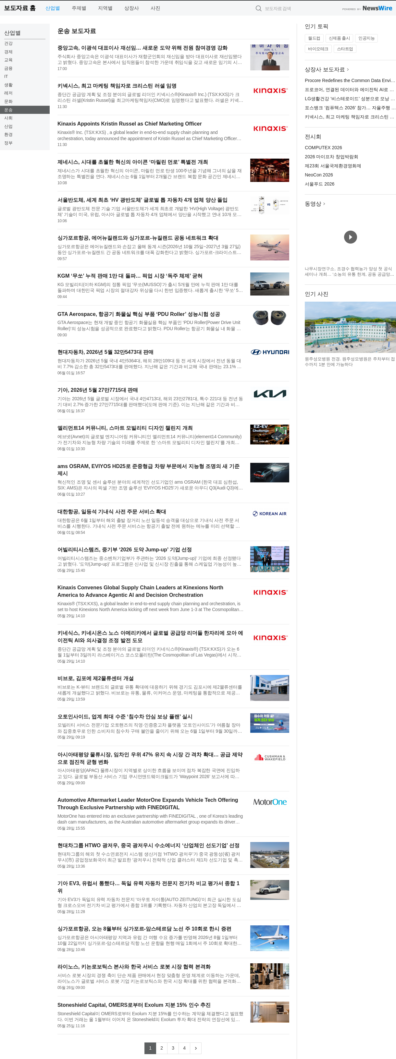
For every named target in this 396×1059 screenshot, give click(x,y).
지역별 (105, 8)
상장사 (131, 8)
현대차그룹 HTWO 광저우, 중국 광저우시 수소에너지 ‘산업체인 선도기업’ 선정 (148, 845)
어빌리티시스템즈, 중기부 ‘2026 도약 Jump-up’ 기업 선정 (124, 549)
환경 (8, 134)
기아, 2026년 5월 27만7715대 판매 (97, 390)
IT (6, 76)
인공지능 (366, 38)
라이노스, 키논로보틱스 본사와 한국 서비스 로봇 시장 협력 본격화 (134, 966)
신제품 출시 (339, 38)
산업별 (52, 8)
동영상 (313, 204)
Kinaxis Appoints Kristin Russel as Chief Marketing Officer (129, 123)
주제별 (79, 8)
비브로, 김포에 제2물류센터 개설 (95, 678)
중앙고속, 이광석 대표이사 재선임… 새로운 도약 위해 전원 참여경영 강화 (142, 48)
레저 (8, 92)
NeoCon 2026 (319, 174)
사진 (155, 8)
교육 (8, 59)
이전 (310, 327)
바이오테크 (318, 48)
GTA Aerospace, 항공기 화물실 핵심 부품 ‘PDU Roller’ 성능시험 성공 (138, 314)
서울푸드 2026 (319, 184)
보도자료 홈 (19, 8)
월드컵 (314, 38)
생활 (8, 84)
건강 (8, 43)
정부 (8, 142)
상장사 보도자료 (325, 69)
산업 (8, 126)
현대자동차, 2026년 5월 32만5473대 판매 (105, 352)
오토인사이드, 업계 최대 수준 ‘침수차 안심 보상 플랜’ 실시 (124, 716)
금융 (8, 68)
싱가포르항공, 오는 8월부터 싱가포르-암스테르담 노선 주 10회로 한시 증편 (144, 929)
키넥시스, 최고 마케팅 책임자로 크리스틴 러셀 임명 (117, 86)
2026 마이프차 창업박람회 (331, 156)
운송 (8, 109)
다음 (391, 327)
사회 (8, 117)
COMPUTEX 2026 (323, 147)
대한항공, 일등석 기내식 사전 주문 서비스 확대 (111, 511)
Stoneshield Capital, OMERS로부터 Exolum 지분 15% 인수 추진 (134, 1005)
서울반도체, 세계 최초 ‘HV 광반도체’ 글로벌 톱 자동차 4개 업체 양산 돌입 (142, 200)
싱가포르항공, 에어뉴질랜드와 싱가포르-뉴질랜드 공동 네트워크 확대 (137, 238)
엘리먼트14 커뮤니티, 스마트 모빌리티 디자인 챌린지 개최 (125, 428)
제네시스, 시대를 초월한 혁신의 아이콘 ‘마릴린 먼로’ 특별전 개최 (132, 162)
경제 (8, 51)
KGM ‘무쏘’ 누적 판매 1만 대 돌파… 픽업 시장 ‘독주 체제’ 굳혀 (130, 276)
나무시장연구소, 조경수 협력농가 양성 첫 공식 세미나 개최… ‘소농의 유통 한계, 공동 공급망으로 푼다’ (349, 274)
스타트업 (345, 48)
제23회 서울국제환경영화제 (333, 165)
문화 (8, 101)
